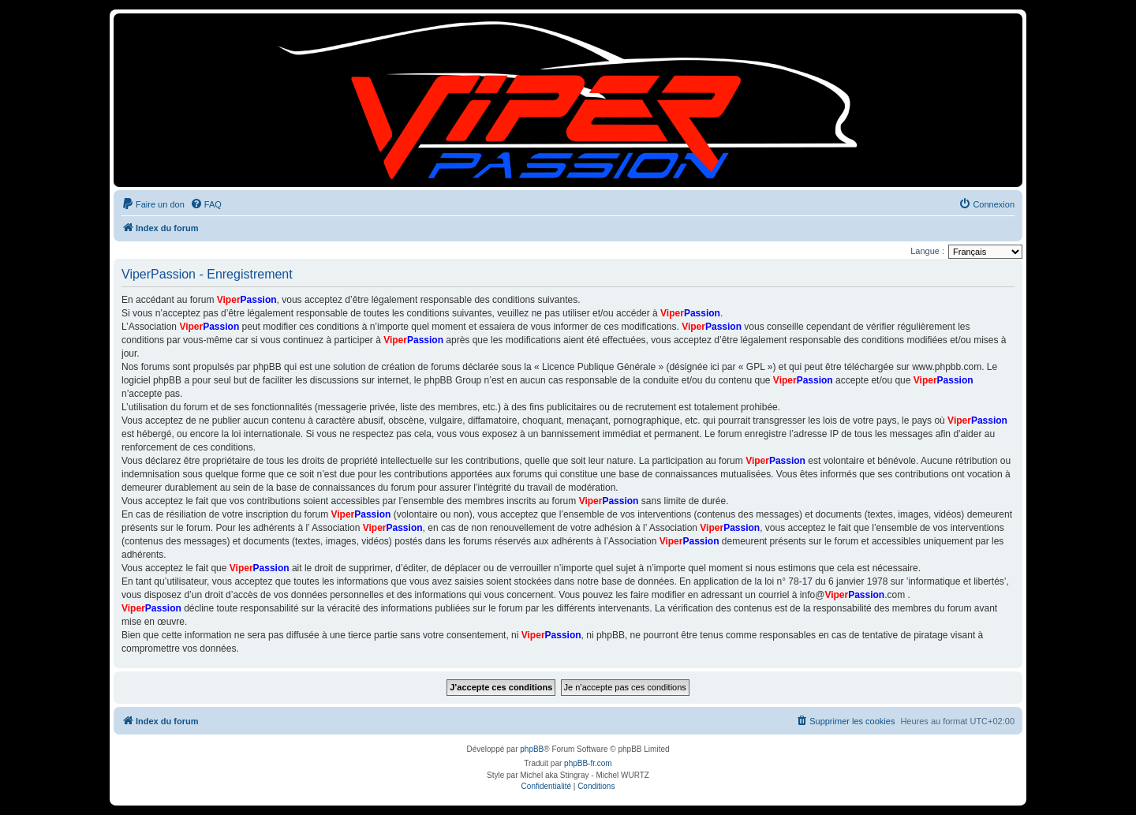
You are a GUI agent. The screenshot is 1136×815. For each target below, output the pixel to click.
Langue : (927, 251)
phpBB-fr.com (588, 763)
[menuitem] (153, 204)
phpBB (532, 749)
